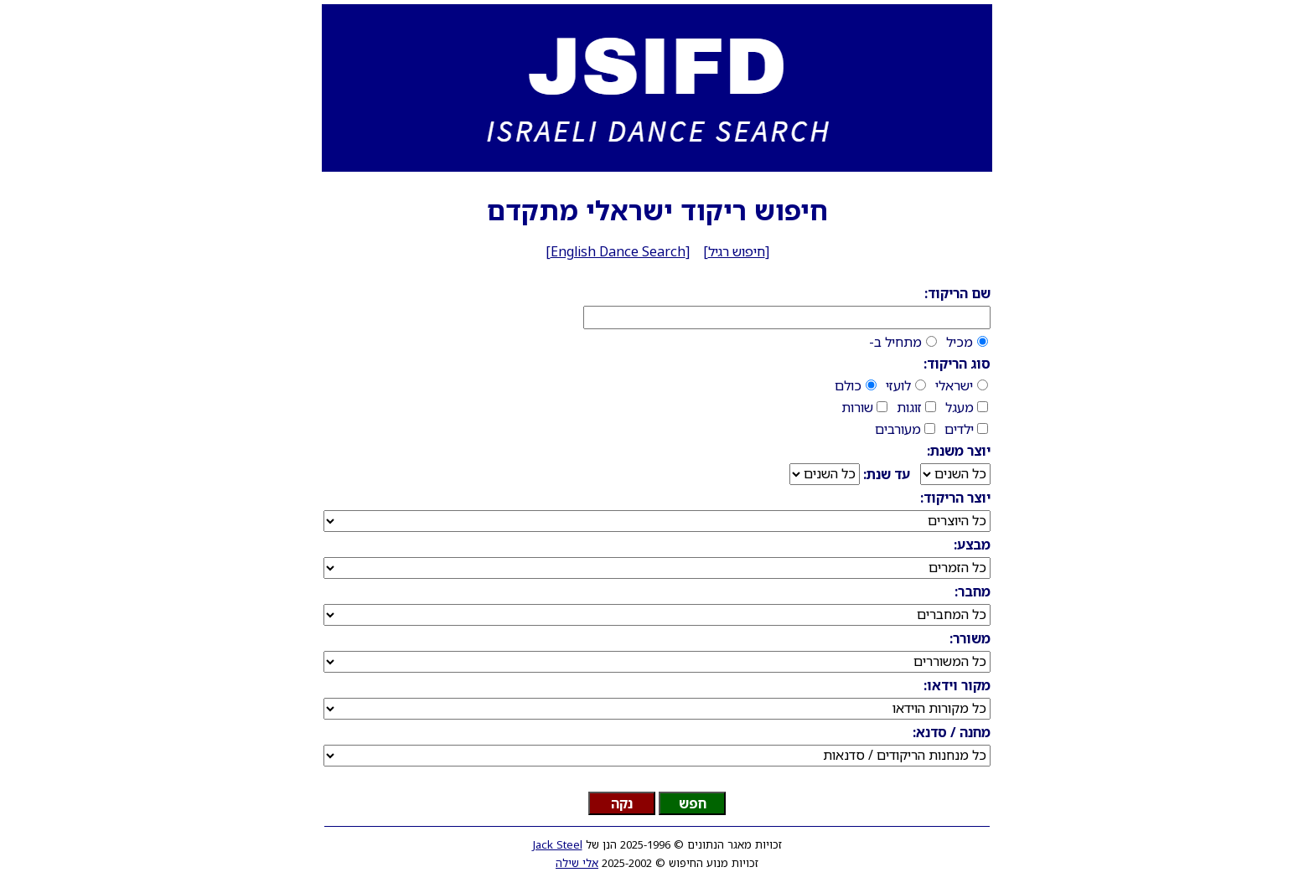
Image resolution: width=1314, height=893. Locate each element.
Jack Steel (557, 844)
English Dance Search (618, 251)
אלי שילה (577, 862)
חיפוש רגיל (736, 251)
